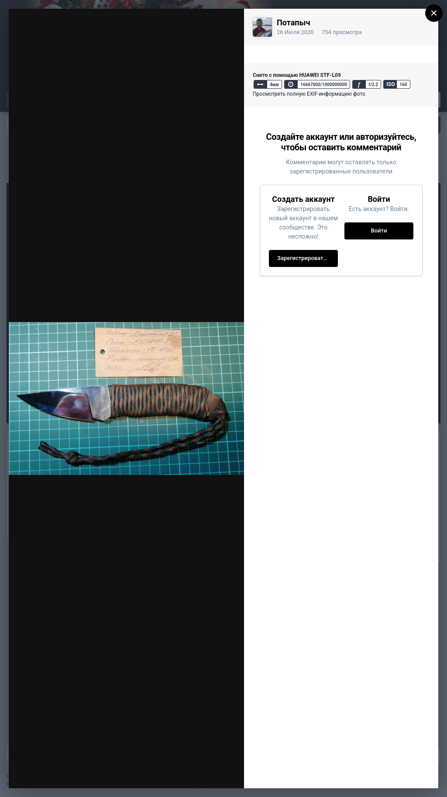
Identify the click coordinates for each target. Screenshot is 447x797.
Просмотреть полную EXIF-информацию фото (309, 94)
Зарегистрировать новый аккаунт (307, 258)
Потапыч (293, 22)
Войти (379, 230)
